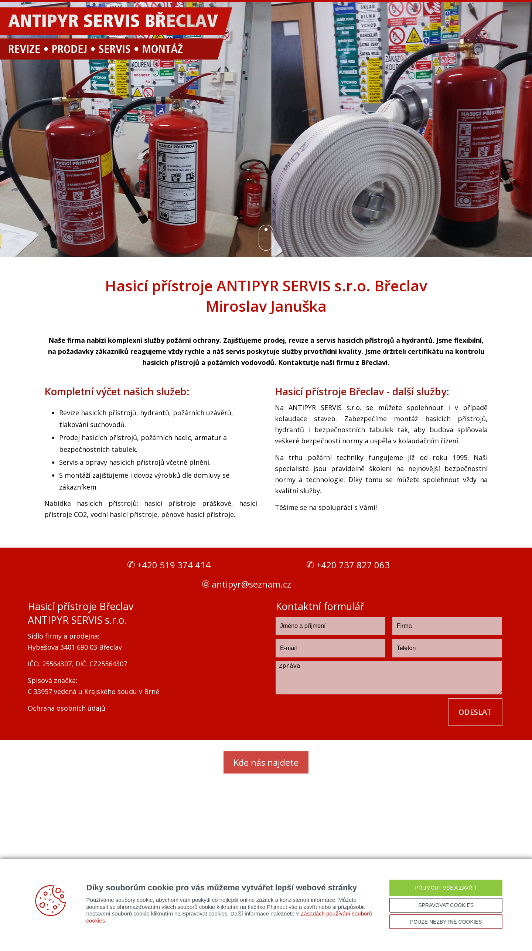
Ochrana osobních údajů (66, 708)
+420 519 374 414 (174, 565)
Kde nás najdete (266, 762)
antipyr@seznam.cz (251, 584)
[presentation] (332, 712)
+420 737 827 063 (353, 565)
